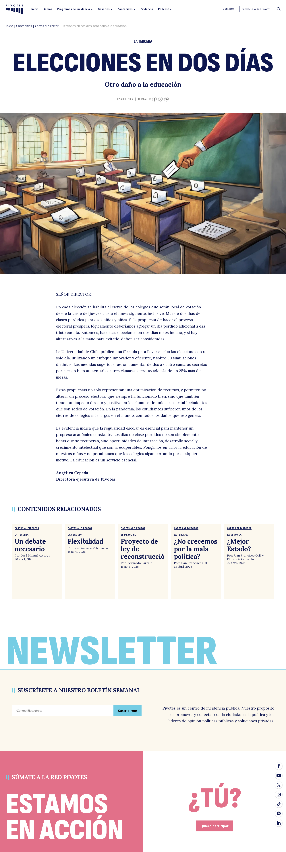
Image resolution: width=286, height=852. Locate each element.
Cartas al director (47, 26)
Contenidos (24, 26)
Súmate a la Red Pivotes (256, 9)
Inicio (9, 26)
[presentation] (39, 735)
